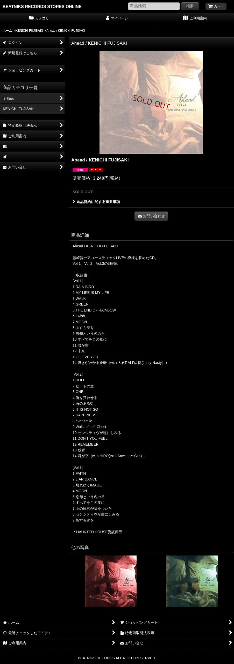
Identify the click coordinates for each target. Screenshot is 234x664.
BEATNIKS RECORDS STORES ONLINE (42, 6)
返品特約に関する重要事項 (96, 202)
